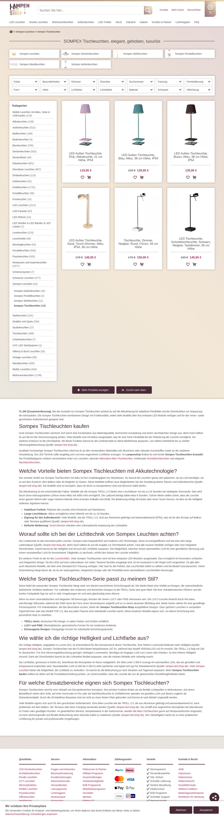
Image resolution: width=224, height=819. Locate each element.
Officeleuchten (27, 796)
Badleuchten (22, 133)
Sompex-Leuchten (24, 283)
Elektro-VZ (88, 800)
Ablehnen (181, 810)
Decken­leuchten (24, 151)
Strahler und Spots (25, 321)
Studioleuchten (23, 327)
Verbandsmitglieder (93, 781)
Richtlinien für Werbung (191, 796)
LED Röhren (21, 217)
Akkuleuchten (23, 121)
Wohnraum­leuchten (62, 22)
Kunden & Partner (161, 22)
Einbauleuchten (24, 175)
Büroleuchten (22, 145)
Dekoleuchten (23, 163)
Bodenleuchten (22, 139)
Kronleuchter (21, 199)
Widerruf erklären (187, 789)
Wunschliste (194, 9)
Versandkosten (59, 785)
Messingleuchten (24, 244)
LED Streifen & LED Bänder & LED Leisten (31, 225)
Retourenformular (60, 781)
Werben (87, 796)
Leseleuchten (23, 232)
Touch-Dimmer (57, 525)
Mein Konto (178, 9)
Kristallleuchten (23, 193)
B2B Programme (92, 785)
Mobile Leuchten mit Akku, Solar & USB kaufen (31, 114)
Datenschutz (185, 777)
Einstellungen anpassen (44, 814)
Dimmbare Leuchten (26, 169)
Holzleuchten (22, 181)
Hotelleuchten (23, 187)
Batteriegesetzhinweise (191, 793)
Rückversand (58, 796)
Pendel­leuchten (24, 250)
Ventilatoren (25, 800)
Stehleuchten (22, 315)
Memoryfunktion (28, 785)
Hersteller (88, 793)
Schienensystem (23, 272)
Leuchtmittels (62, 558)
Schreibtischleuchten (158, 458)
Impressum (184, 773)
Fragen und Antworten (63, 769)
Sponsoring (57, 800)
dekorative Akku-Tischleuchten (116, 458)
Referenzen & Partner (94, 769)
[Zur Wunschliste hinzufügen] (82, 178)
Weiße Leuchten (24, 369)
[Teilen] (214, 797)
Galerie (144, 22)
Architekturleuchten (29, 773)
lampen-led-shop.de (65, 444)
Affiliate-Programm (93, 773)
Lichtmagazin (183, 22)
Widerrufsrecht (186, 781)
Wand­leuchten (23, 363)
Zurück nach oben (136, 390)
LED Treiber (104, 22)
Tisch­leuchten (23, 333)
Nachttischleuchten (29, 462)
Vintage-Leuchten (24, 357)
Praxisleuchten (23, 256)
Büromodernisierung (62, 773)
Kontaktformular (187, 785)
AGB (181, 769)
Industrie (131, 22)
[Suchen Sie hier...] (91, 10)
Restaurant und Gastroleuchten (29, 264)
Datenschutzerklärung (17, 814)
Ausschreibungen (92, 777)
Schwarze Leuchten (26, 278)
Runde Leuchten (28, 777)
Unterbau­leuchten (24, 339)
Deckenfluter (21, 157)
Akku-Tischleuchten (147, 711)
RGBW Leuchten (28, 789)
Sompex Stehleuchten (28, 300)
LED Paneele (22, 211)
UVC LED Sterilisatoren (27, 345)
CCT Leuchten (27, 781)
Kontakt (164, 9)
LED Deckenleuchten (30, 769)
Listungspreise (59, 789)
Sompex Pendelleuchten (29, 295)
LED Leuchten (17, 22)
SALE (119, 22)
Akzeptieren (206, 810)
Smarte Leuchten (38, 22)
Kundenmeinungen (61, 777)
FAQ (196, 22)
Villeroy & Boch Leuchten (28, 351)
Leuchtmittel (21, 238)
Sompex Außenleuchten (29, 291)
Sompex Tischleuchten (30, 305)
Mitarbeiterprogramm (94, 789)
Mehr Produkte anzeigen (95, 390)
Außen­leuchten (86, 22)
